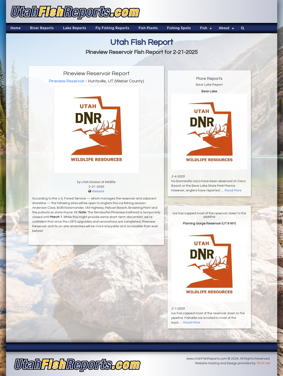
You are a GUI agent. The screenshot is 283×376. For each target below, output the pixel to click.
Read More (233, 190)
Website (98, 191)
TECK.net (263, 363)
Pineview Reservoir (66, 81)
